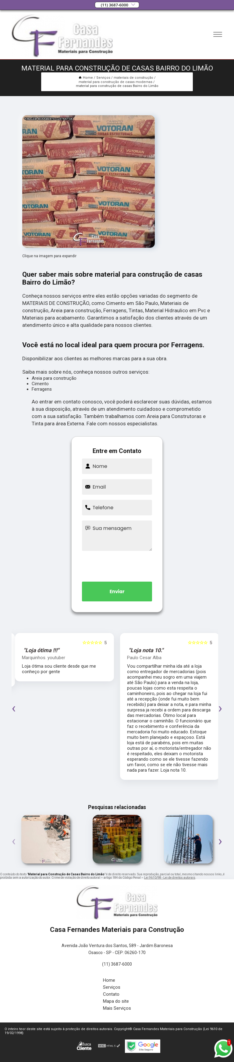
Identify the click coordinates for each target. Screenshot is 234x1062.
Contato (111, 994)
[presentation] (117, 565)
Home (109, 980)
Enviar (117, 591)
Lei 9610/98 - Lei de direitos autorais (169, 877)
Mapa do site (116, 1001)
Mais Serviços (117, 1008)
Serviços (111, 987)
